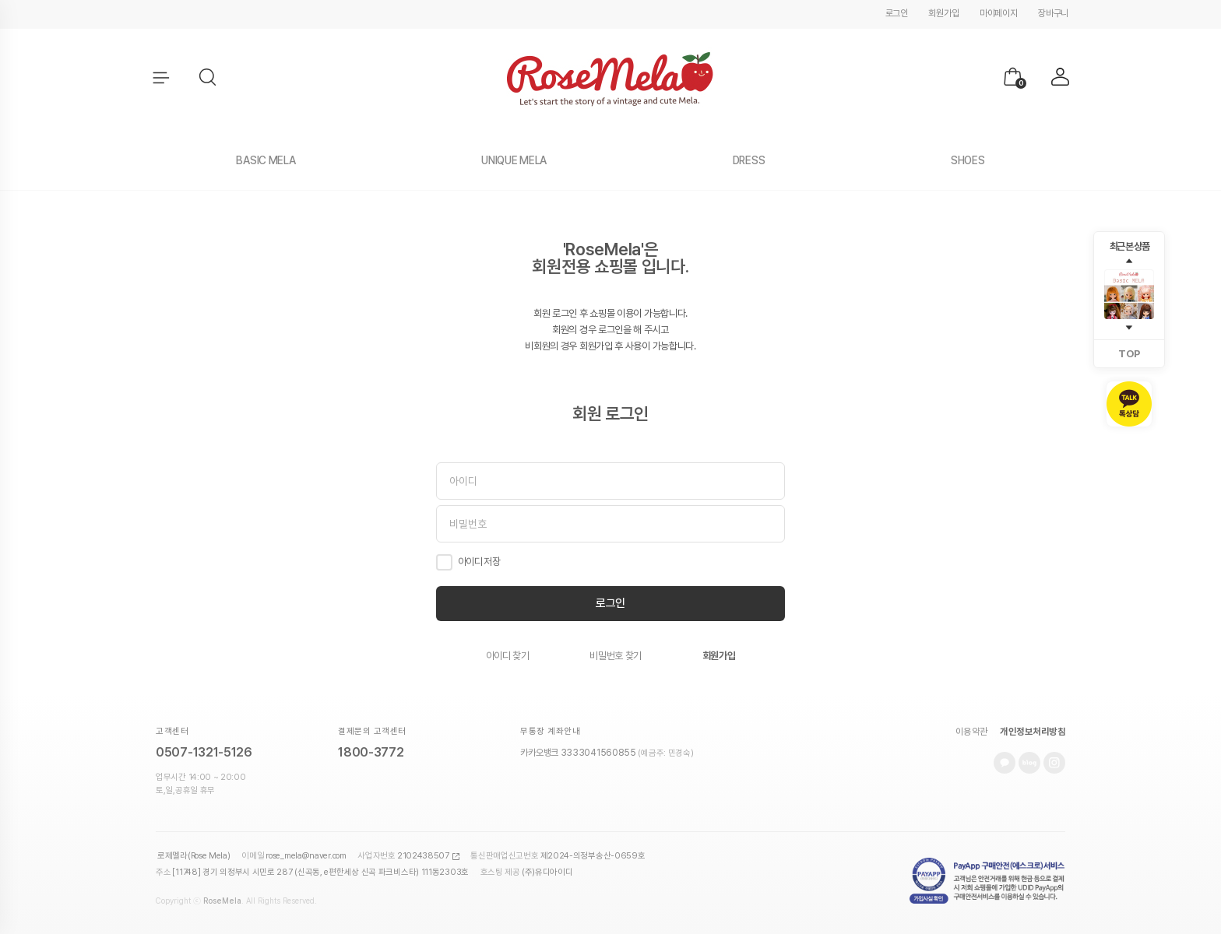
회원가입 (943, 13)
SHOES (968, 160)
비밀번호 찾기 (615, 656)
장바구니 (1053, 13)
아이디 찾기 (508, 656)
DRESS (749, 160)
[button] (209, 78)
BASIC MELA (265, 160)
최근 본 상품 (1129, 246)
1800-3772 (370, 752)
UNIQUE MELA (514, 160)
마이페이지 (999, 13)
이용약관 (971, 731)
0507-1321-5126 (204, 752)
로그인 (896, 13)
